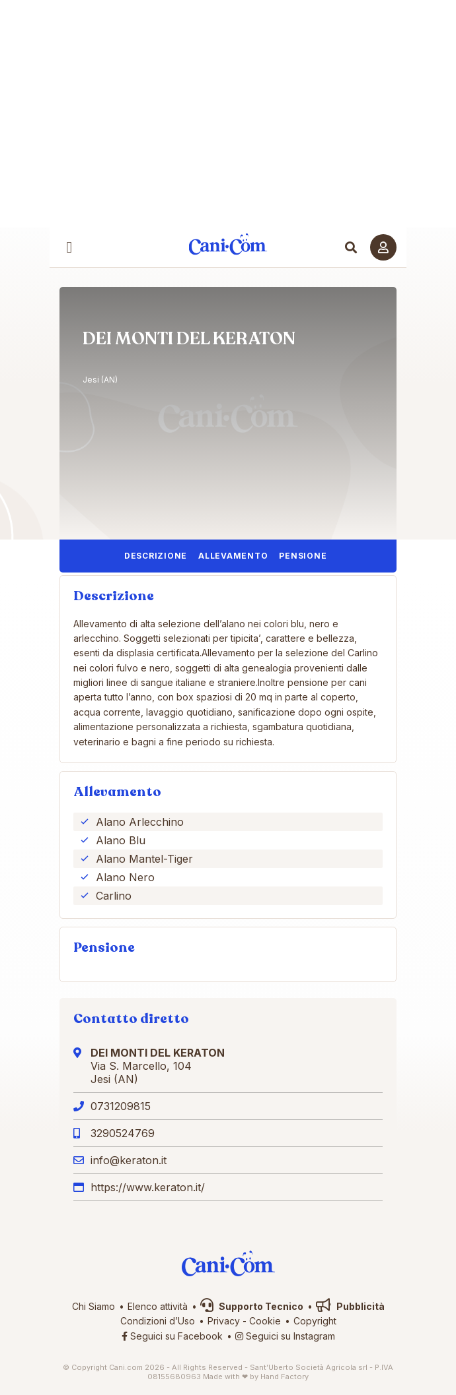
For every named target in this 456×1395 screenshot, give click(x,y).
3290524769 (123, 1133)
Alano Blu (120, 840)
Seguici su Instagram (285, 1336)
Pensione (302, 556)
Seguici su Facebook (172, 1336)
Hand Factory (284, 1376)
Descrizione (155, 556)
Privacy (224, 1320)
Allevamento (233, 556)
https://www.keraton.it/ (148, 1187)
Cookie (265, 1320)
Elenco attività (158, 1306)
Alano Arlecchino (140, 821)
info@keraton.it (129, 1160)
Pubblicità (350, 1306)
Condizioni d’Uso (157, 1320)
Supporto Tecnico (251, 1306)
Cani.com (228, 244)
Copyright (314, 1320)
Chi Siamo (93, 1306)
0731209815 (121, 1106)
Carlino (114, 895)
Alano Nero (125, 877)
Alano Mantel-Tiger (144, 858)
